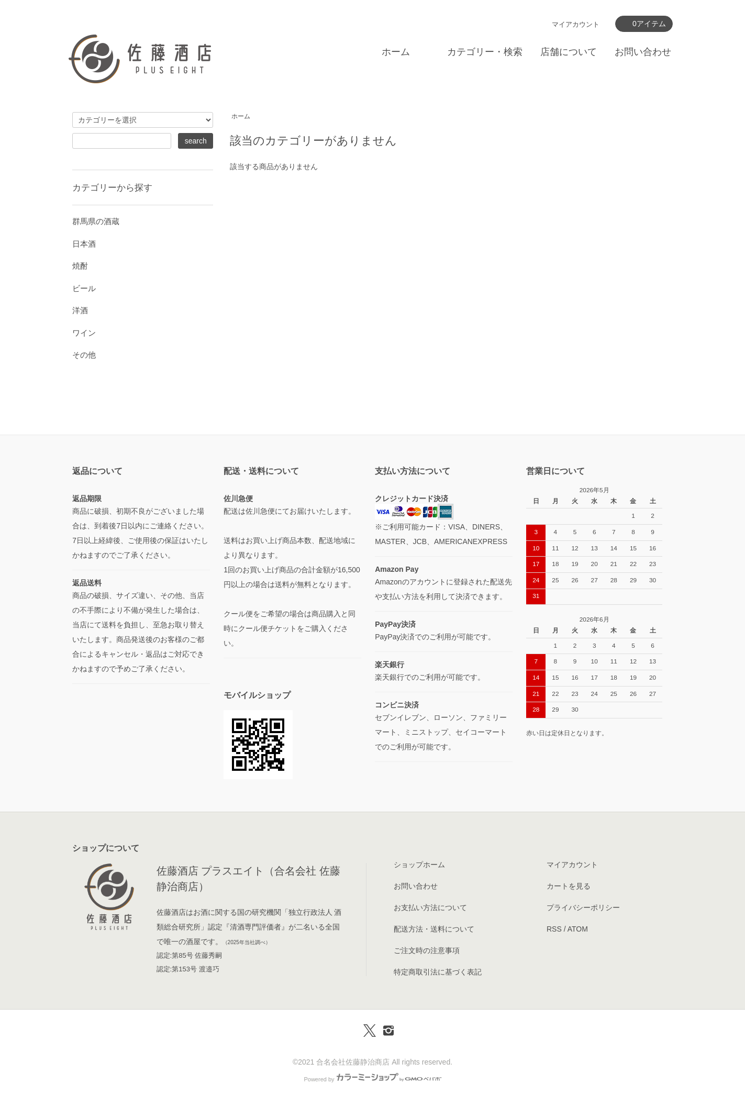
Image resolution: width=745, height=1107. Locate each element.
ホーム (396, 52)
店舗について (568, 52)
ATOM (578, 929)
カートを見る (569, 886)
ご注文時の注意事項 (427, 950)
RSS (554, 929)
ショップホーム (419, 864)
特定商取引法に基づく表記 (438, 972)
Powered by (372, 1079)
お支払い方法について (430, 907)
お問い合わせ (643, 52)
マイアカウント (575, 24)
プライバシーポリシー (583, 907)
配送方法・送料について (434, 929)
